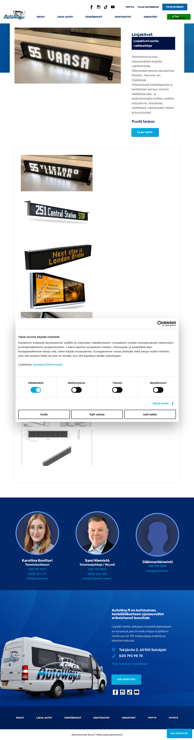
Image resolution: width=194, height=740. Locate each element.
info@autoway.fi (37, 578)
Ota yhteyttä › (126, 679)
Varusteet (150, 16)
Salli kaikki (150, 414)
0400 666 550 (97, 574)
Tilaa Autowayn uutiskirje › (130, 664)
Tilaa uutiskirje (148, 7)
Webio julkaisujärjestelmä (109, 734)
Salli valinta (97, 414)
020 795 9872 (97, 569)
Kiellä (44, 414)
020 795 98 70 (127, 656)
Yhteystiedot (175, 7)
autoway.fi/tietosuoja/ (47, 364)
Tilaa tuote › (145, 132)
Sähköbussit (93, 16)
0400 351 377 (37, 574)
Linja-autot (65, 16)
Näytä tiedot (160, 403)
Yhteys (173, 717)
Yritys (129, 7)
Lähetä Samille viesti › (97, 578)
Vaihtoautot (123, 16)
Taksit (40, 16)
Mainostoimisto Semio (83, 734)
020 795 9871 (37, 569)
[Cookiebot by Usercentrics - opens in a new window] (160, 323)
